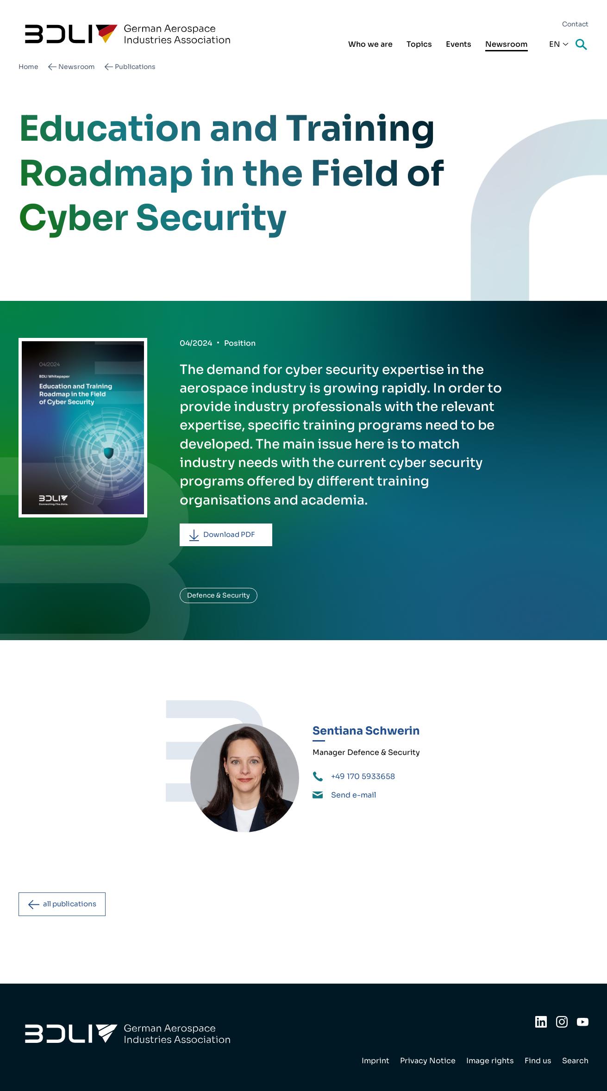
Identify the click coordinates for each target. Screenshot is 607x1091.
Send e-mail (353, 796)
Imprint (375, 1061)
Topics (419, 44)
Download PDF (233, 535)
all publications (73, 906)
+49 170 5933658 (363, 778)
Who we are (370, 44)
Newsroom (506, 44)
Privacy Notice (428, 1061)
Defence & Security (218, 596)
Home (28, 66)
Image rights (490, 1061)
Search (582, 45)
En (554, 44)
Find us (538, 1061)
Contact (575, 24)
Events (458, 44)
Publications (135, 66)
